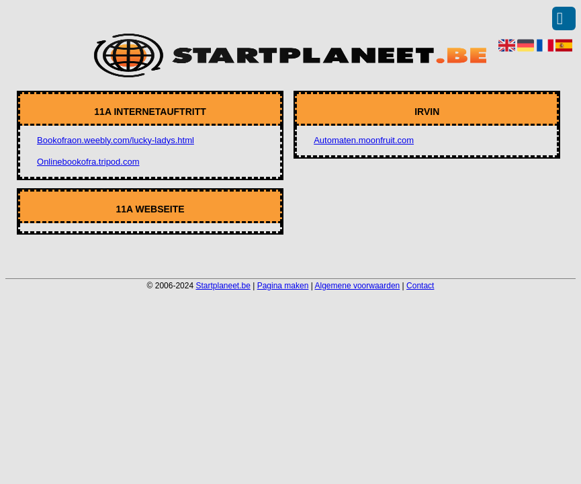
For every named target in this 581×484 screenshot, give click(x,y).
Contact (420, 285)
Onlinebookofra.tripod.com (88, 162)
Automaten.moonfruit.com (364, 140)
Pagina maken (283, 285)
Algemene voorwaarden (357, 285)
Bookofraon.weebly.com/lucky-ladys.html (115, 140)
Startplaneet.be (222, 285)
